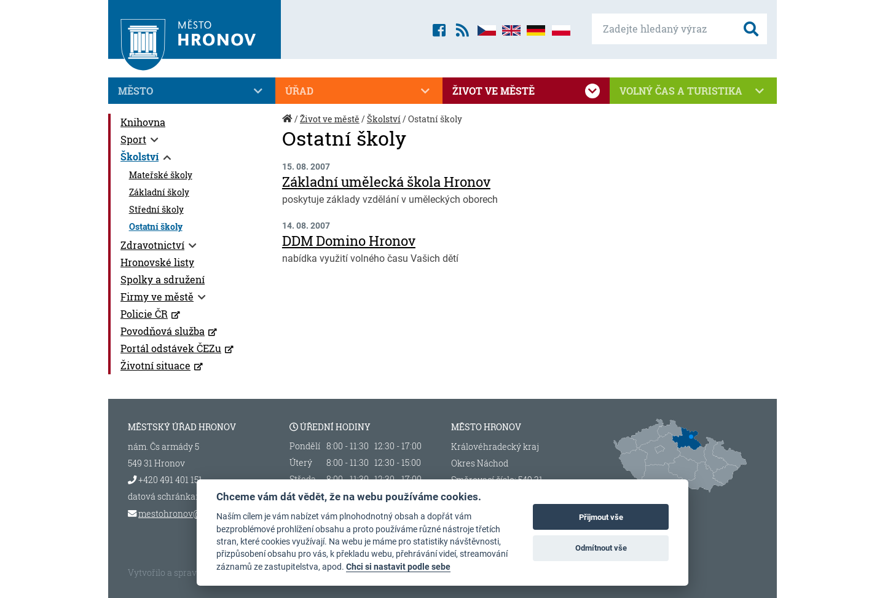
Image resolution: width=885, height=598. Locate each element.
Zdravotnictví (152, 244)
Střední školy (156, 209)
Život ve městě (526, 91)
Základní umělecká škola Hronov (386, 182)
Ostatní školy (156, 226)
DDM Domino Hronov (348, 241)
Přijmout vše (601, 517)
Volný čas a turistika (693, 91)
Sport (133, 139)
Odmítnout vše (601, 548)
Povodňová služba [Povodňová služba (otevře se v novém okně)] (162, 331)
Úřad (359, 91)
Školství (139, 156)
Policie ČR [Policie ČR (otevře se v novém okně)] (144, 313)
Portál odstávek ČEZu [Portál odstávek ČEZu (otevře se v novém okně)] (170, 348)
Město (192, 91)
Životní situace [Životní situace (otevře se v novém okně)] (155, 365)
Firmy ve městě (157, 296)
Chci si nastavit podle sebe (398, 567)
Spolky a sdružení (162, 279)
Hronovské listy (157, 262)
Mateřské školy (160, 175)
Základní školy (159, 192)
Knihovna (142, 122)
